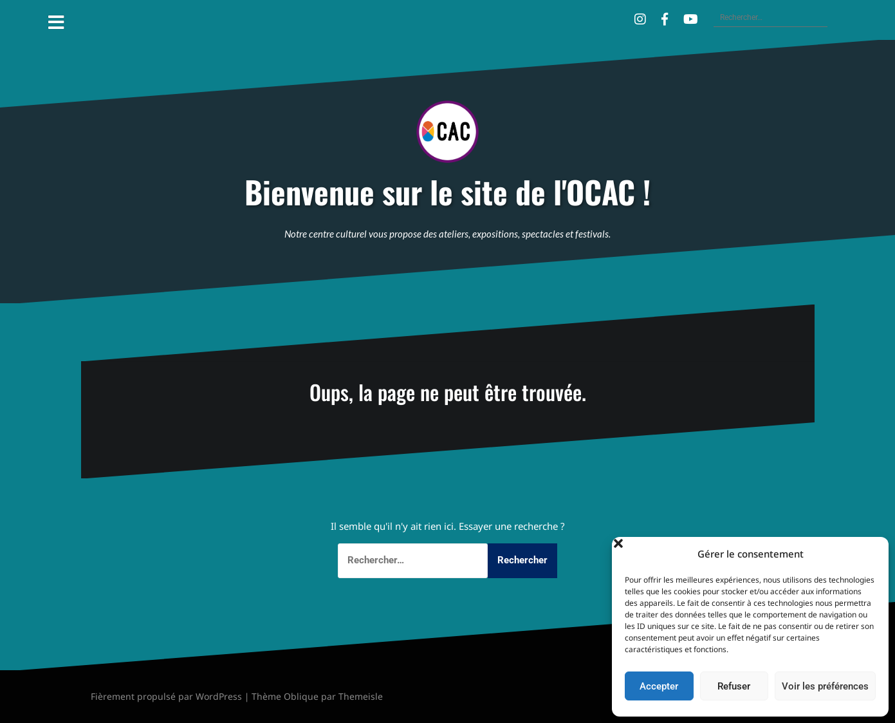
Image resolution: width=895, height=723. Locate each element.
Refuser (733, 686)
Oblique (301, 696)
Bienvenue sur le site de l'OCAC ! (447, 192)
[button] (869, 553)
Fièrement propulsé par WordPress (166, 696)
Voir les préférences (825, 686)
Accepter (659, 686)
